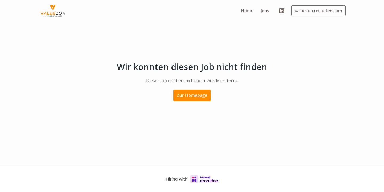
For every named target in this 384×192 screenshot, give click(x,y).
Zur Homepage (192, 95)
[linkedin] (282, 10)
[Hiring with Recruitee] (192, 179)
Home (247, 11)
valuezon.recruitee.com (318, 11)
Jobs (265, 11)
